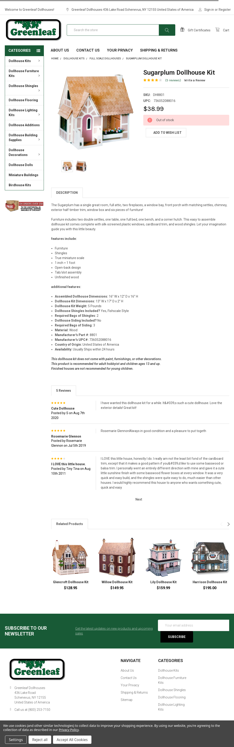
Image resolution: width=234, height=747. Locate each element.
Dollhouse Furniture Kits (25, 80)
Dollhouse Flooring (23, 107)
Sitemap (127, 707)
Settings (16, 739)
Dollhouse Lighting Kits (25, 119)
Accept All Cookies (72, 739)
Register (225, 9)
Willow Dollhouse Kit (117, 589)
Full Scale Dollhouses (105, 65)
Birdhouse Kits (20, 192)
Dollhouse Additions (24, 132)
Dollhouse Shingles (25, 95)
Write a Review (194, 87)
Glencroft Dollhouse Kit (70, 589)
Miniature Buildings (23, 182)
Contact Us (88, 57)
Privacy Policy (69, 730)
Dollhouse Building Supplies (25, 144)
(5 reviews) (173, 87)
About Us (60, 57)
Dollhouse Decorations (25, 159)
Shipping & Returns (159, 57)
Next (141, 506)
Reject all (40, 739)
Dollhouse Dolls (21, 172)
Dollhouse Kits (25, 68)
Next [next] (228, 531)
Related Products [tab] (69, 531)
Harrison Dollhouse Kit (210, 589)
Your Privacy (120, 57)
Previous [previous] (222, 531)
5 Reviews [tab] (63, 397)
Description (67, 200)
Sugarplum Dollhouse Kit (144, 65)
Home (54, 65)
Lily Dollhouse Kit (163, 589)
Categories (19, 57)
